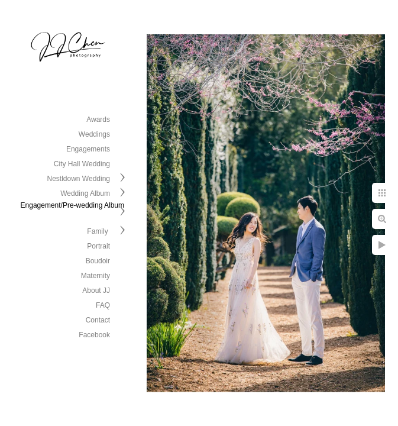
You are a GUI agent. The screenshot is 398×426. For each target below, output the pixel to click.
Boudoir (98, 261)
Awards (98, 119)
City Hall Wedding (82, 164)
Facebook (94, 335)
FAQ (103, 305)
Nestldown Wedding (78, 179)
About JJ (96, 290)
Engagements (88, 149)
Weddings (94, 134)
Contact (98, 320)
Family (98, 231)
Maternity (95, 276)
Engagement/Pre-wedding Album (72, 205)
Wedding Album (85, 193)
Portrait (98, 246)
